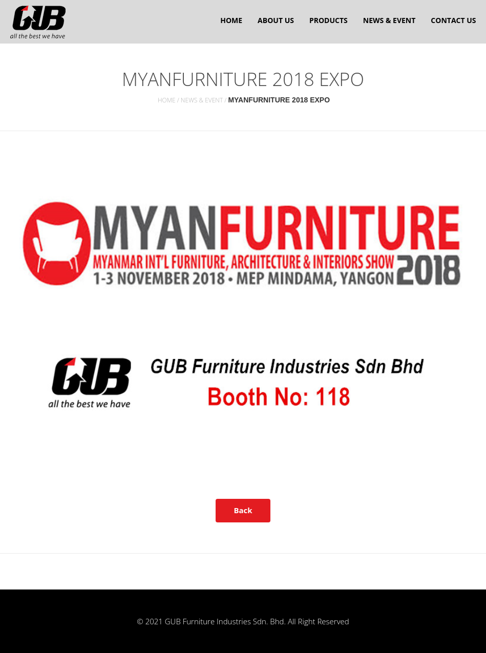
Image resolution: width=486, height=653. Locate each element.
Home (231, 20)
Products (328, 20)
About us (276, 20)
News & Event (389, 20)
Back (243, 510)
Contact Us (453, 20)
